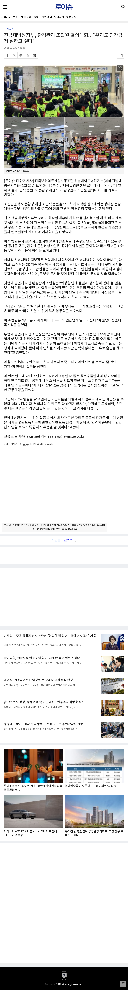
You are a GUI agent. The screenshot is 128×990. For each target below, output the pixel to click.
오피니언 (59, 17)
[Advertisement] (64, 488)
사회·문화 (26, 17)
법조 (15, 17)
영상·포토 (71, 17)
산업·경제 (46, 17)
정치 (36, 17)
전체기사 (6, 17)
